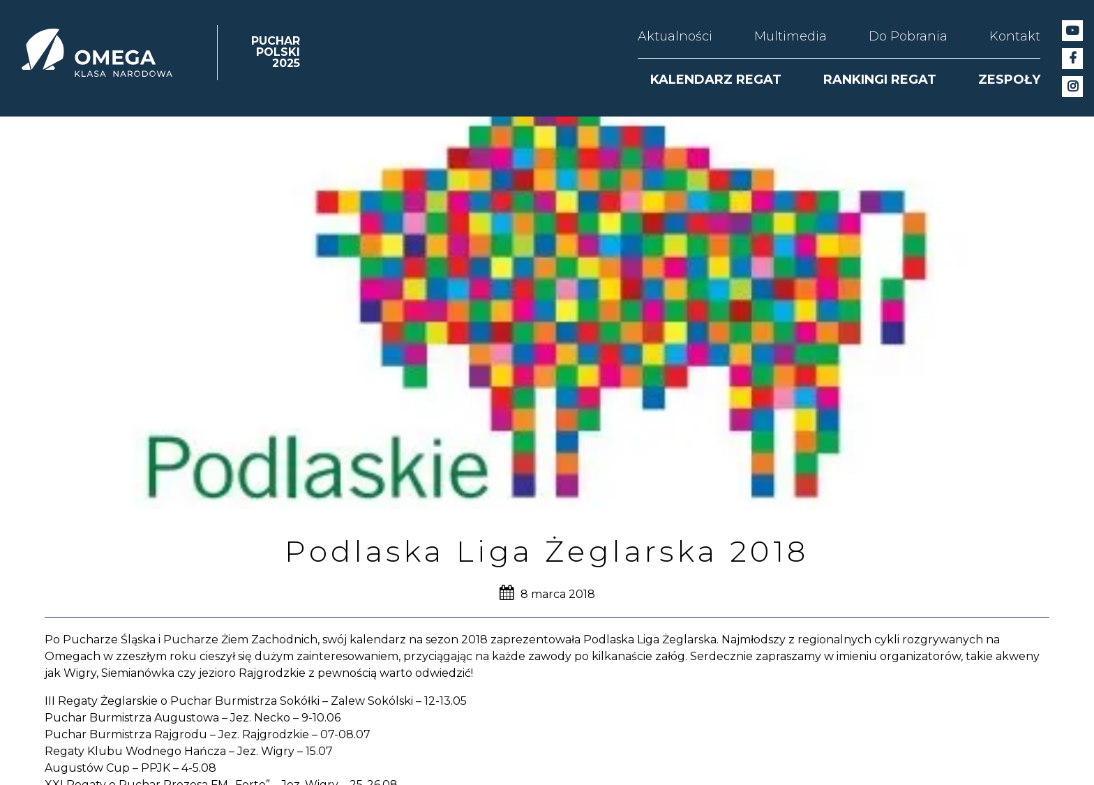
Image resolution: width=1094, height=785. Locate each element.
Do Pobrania (908, 36)
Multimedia (790, 36)
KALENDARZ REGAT (715, 79)
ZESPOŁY (1009, 79)
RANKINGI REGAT (879, 79)
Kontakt (1014, 36)
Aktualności (675, 36)
